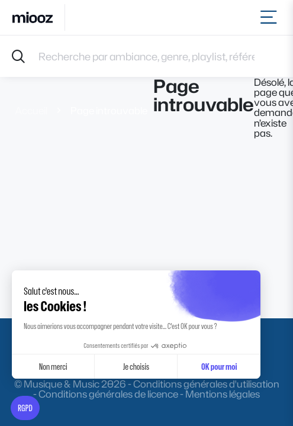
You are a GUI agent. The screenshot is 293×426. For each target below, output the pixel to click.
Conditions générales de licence (108, 394)
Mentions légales (222, 394)
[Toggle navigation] (271, 17)
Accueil (31, 110)
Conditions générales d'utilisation (206, 383)
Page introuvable (108, 110)
